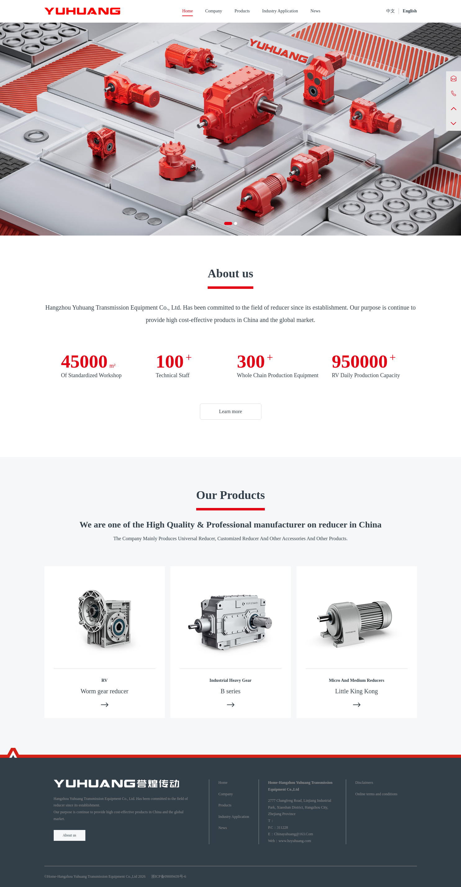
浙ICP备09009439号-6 (168, 876)
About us (69, 835)
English (410, 11)
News (315, 11)
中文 (390, 11)
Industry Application (280, 11)
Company (213, 11)
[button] (228, 223)
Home (187, 11)
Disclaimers (364, 782)
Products (242, 11)
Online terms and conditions (376, 794)
